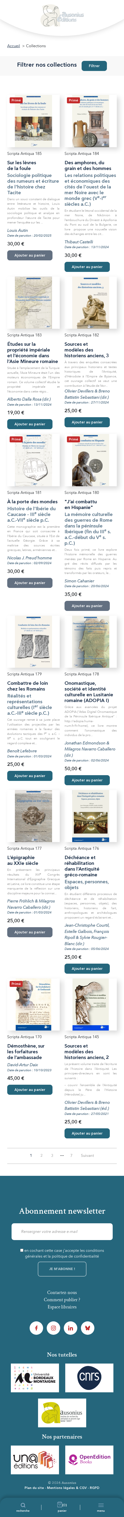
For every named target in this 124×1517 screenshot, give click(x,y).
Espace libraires (62, 1307)
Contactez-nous (62, 1292)
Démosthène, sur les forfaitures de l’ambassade (26, 1052)
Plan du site (34, 1488)
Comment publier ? (62, 1300)
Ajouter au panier (87, 267)
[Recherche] (23, 1507)
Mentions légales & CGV (67, 1488)
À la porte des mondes (32, 502)
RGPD (94, 1488)
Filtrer (94, 66)
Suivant (87, 1156)
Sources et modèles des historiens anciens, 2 (87, 1052)
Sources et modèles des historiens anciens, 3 (87, 350)
